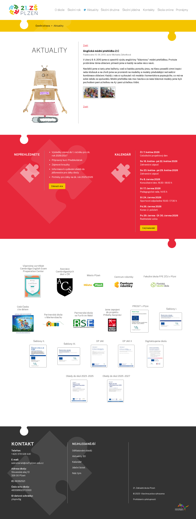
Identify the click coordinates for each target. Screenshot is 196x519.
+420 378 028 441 (21, 454)
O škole (59, 10)
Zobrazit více (57, 186)
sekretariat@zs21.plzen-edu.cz (27, 463)
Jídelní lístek (78, 467)
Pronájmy (182, 10)
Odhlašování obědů (82, 450)
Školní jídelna (131, 10)
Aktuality (92, 10)
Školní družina (110, 10)
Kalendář (77, 462)
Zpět (85, 45)
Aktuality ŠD (79, 456)
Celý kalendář (148, 228)
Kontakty (148, 10)
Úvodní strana (42, 25)
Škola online (165, 10)
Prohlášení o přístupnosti (144, 499)
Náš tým (76, 473)
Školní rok (74, 10)
